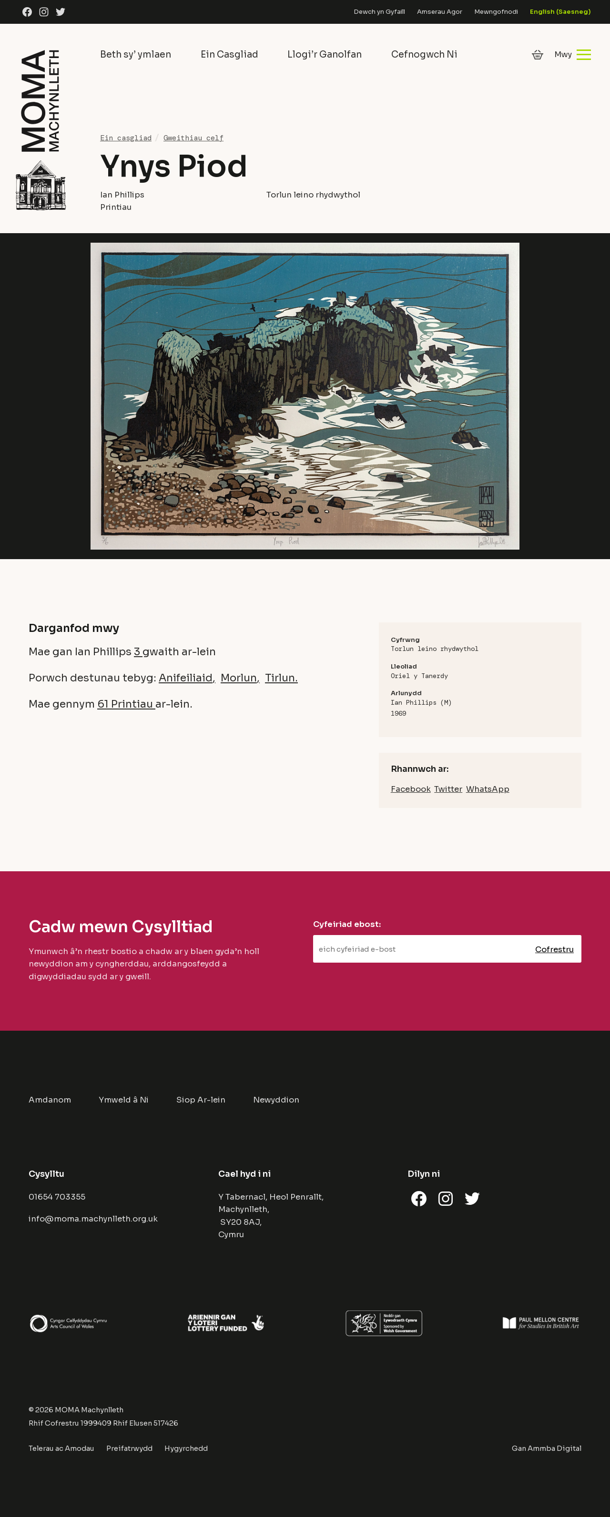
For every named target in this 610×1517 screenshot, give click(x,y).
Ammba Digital (554, 1448)
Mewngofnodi (496, 12)
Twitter (448, 789)
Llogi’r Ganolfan (324, 54)
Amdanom (50, 1100)
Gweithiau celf (193, 138)
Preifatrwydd (129, 1448)
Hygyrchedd (186, 1448)
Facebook (411, 789)
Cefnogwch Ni (424, 54)
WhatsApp (487, 789)
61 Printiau (126, 704)
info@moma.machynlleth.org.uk (93, 1219)
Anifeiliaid (186, 677)
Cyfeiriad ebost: (347, 924)
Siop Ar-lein (200, 1100)
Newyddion (276, 1100)
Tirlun (280, 677)
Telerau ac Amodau (61, 1448)
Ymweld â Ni (124, 1100)
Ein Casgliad (229, 54)
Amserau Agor (439, 12)
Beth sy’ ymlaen (135, 54)
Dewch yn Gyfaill (379, 12)
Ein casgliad (126, 138)
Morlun (239, 677)
